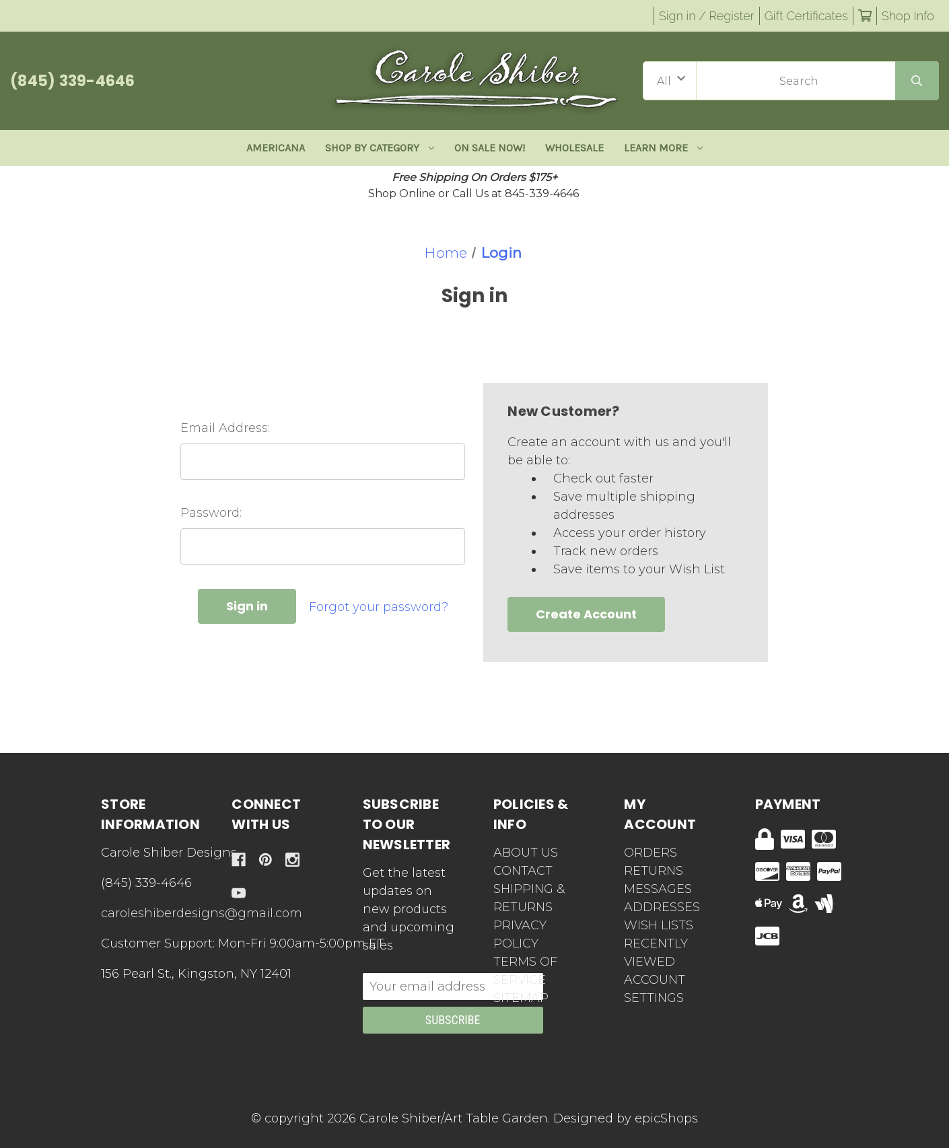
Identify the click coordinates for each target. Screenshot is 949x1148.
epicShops (666, 1118)
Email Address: (225, 428)
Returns (653, 870)
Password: (211, 512)
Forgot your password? (378, 607)
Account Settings (654, 988)
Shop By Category (379, 147)
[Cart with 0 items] (864, 16)
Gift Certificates (806, 16)
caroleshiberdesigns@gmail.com (201, 913)
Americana (275, 147)
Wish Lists (658, 925)
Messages (658, 889)
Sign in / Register (706, 16)
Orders (650, 852)
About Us (525, 852)
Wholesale (574, 147)
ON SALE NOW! (489, 147)
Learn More (663, 147)
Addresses (662, 907)
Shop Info (908, 16)
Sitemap (521, 998)
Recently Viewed (656, 952)
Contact (523, 870)
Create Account (586, 614)
